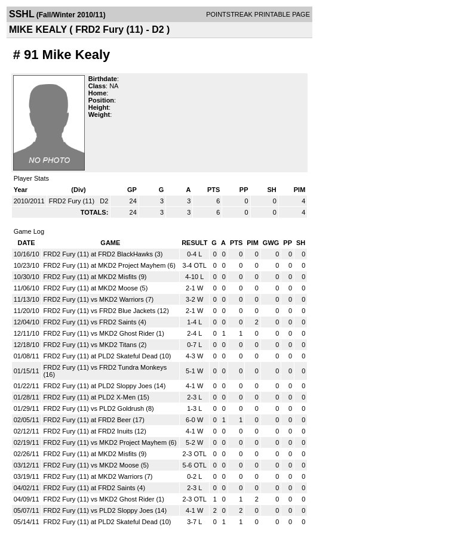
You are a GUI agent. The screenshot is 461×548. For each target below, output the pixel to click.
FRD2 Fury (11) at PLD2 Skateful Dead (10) (107, 356)
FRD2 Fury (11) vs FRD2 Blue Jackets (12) (106, 310)
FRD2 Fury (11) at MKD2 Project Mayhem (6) (110, 265)
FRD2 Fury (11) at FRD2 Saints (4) (95, 487)
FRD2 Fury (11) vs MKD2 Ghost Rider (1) (104, 333)
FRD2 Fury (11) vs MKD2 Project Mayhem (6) (110, 442)
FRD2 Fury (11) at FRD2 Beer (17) (94, 419)
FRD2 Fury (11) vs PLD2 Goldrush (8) (99, 408)
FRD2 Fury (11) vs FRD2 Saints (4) (95, 322)
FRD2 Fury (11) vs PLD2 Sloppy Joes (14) (105, 510)
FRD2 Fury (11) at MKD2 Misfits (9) (95, 276)
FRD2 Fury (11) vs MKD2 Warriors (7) (99, 299)
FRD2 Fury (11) (72, 201)
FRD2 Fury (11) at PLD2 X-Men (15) (96, 397)
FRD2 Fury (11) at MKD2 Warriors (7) (98, 476)
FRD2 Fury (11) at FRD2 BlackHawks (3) (103, 254)
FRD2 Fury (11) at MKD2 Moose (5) (96, 288)
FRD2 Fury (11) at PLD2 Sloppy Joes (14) (105, 385)
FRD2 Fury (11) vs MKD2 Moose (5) (96, 465)
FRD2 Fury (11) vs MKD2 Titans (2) (95, 344)
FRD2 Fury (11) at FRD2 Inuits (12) (95, 431)
